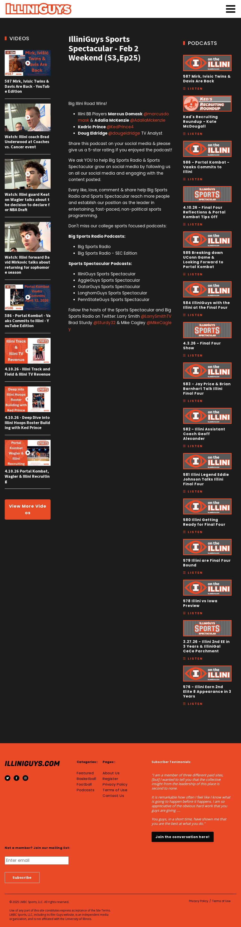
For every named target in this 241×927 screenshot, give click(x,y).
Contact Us (113, 795)
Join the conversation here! (183, 837)
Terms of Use (115, 790)
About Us (111, 773)
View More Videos (27, 509)
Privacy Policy (115, 784)
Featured (85, 773)
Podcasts (85, 790)
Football (84, 784)
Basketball (86, 778)
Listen (195, 88)
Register (110, 778)
